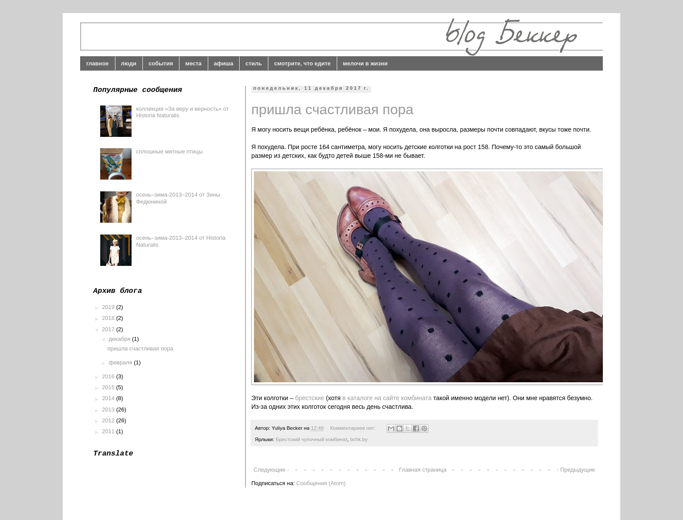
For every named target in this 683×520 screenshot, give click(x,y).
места (193, 63)
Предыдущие (577, 469)
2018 (109, 318)
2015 (109, 387)
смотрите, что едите (302, 63)
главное (97, 63)
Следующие (269, 469)
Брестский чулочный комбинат (311, 439)
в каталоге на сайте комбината (387, 397)
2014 (109, 398)
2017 (109, 329)
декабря (120, 339)
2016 (109, 376)
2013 (109, 409)
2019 (109, 307)
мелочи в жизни (365, 63)
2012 (109, 420)
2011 (109, 431)
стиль (253, 63)
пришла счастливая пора (332, 109)
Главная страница (422, 469)
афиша (223, 63)
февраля (121, 362)
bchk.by (359, 439)
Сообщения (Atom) (320, 483)
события (161, 63)
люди (128, 63)
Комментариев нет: (353, 428)
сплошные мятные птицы (169, 151)
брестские (309, 397)
